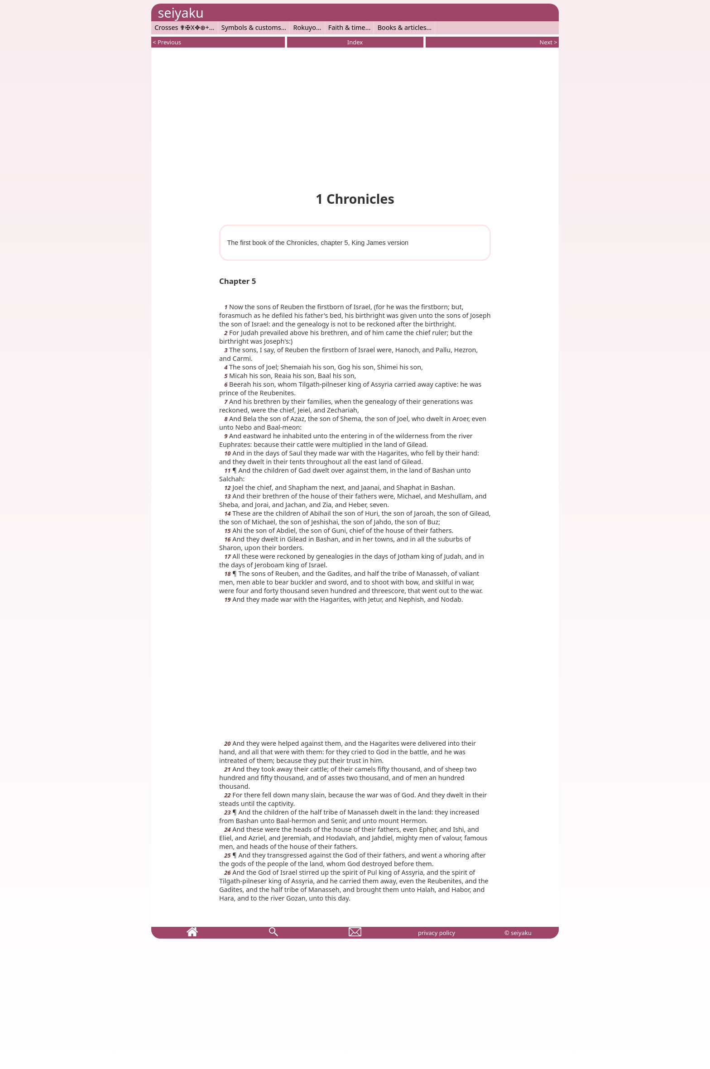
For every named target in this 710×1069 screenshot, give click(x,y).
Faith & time (346, 27)
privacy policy (436, 933)
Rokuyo (304, 27)
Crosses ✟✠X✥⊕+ (181, 27)
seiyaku (180, 12)
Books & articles (402, 27)
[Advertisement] (355, 117)
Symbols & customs (251, 27)
